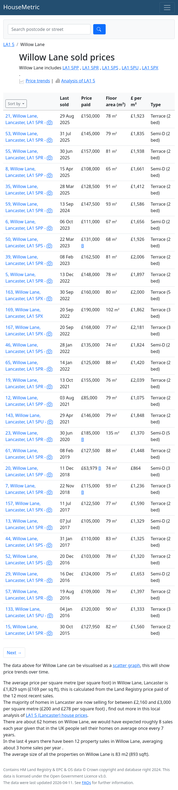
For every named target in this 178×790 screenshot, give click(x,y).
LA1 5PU (130, 68)
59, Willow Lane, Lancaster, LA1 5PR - (28, 207)
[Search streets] (49, 29)
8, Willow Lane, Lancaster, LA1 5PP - (28, 172)
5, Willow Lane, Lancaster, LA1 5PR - (28, 277)
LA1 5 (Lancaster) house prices (56, 715)
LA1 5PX (150, 68)
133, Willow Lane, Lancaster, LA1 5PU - (29, 612)
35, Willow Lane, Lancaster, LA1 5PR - (28, 189)
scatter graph (126, 665)
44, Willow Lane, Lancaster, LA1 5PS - (28, 542)
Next (14, 653)
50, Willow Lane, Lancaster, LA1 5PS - (28, 242)
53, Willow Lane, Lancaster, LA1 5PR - (28, 137)
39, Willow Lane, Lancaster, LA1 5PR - (28, 260)
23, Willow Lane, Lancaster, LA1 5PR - (28, 436)
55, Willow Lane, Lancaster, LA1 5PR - (28, 154)
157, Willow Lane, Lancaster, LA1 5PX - (28, 506)
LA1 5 (8, 44)
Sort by (14, 103)
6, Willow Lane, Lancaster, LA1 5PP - (28, 225)
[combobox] (49, 29)
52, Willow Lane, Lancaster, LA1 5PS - (28, 559)
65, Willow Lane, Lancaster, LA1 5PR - (28, 366)
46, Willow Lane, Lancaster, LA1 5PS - (28, 348)
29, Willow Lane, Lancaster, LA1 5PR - (28, 577)
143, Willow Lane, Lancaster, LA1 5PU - (29, 418)
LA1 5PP (71, 68)
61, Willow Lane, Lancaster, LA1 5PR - (28, 454)
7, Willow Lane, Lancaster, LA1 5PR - (28, 489)
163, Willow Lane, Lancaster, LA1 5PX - (28, 295)
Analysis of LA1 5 (78, 81)
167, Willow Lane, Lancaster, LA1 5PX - (28, 330)
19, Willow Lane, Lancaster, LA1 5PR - (28, 383)
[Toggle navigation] (167, 7)
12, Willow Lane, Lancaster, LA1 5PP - (28, 401)
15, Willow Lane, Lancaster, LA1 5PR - (28, 630)
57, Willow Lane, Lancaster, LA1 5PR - (28, 594)
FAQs (86, 782)
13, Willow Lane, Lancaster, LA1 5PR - (28, 524)
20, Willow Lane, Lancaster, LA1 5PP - (28, 471)
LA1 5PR (90, 68)
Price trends (38, 81)
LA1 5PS (110, 68)
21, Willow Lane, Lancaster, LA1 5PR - (28, 119)
